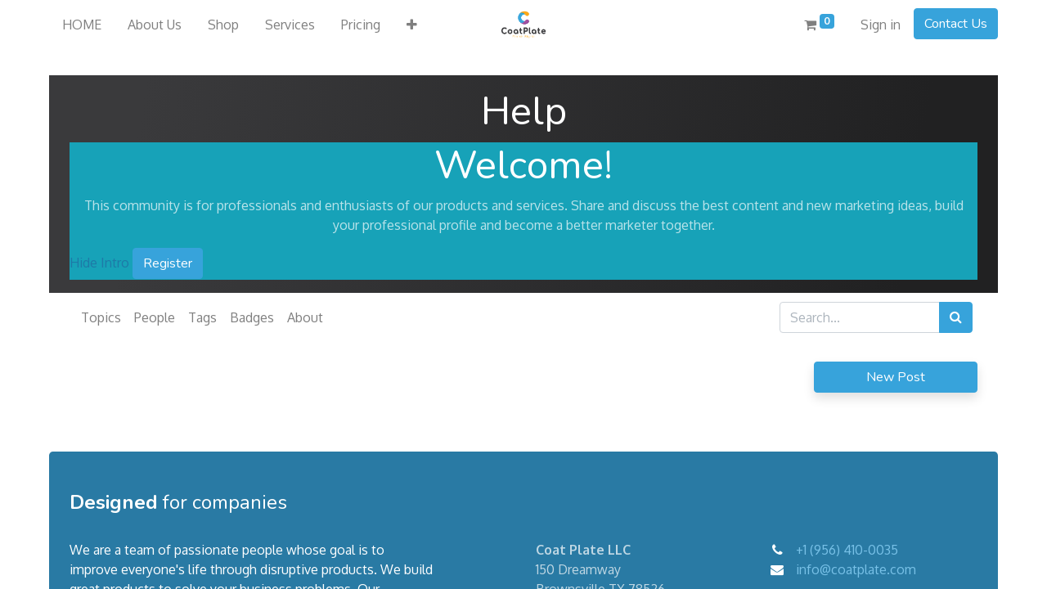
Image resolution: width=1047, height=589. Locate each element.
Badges (252, 317)
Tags (202, 317)
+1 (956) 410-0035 (847, 550)
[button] (411, 24)
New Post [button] (895, 377)
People (154, 317)
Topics (101, 317)
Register (167, 263)
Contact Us (955, 24)
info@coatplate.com (856, 569)
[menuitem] (82, 24)
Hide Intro (99, 262)
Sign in (881, 24)
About (305, 317)
